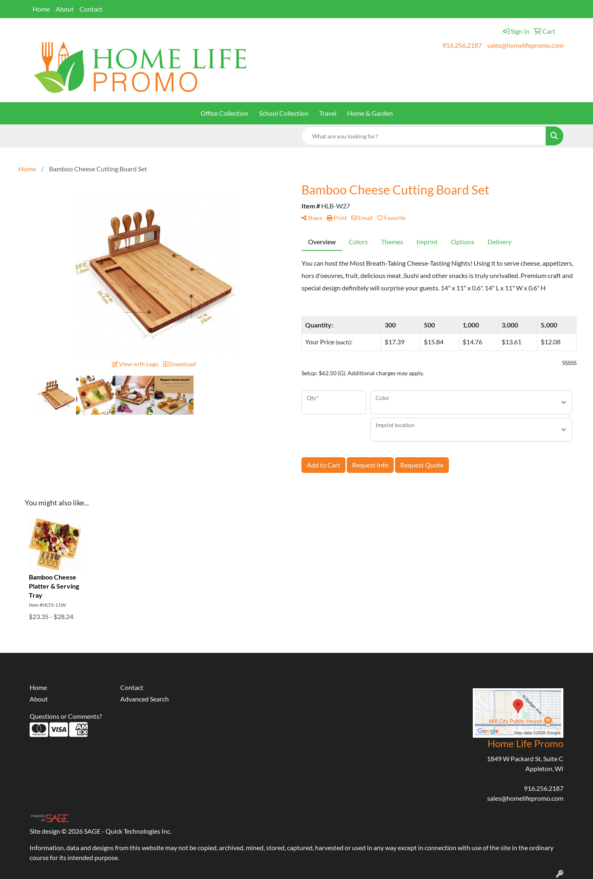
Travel (327, 113)
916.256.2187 (462, 45)
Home (41, 9)
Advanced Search (144, 699)
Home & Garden (370, 113)
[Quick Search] (423, 135)
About (65, 9)
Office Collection (224, 113)
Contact (91, 9)
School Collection (283, 113)
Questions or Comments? (66, 716)
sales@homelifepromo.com (525, 45)
